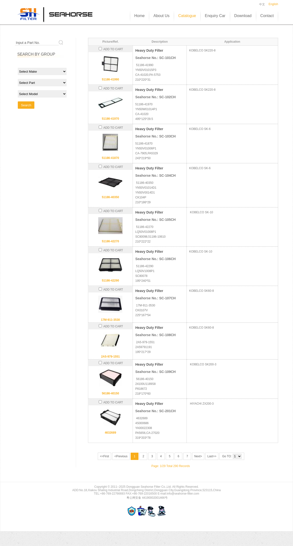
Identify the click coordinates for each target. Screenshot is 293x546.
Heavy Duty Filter (149, 50)
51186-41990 (110, 79)
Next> (198, 456)
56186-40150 (110, 393)
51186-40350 (110, 197)
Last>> (211, 456)
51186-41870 (110, 158)
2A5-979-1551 (110, 356)
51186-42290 (110, 280)
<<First (104, 456)
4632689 (110, 432)
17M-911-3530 (110, 320)
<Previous (120, 456)
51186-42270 (110, 241)
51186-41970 (110, 118)
